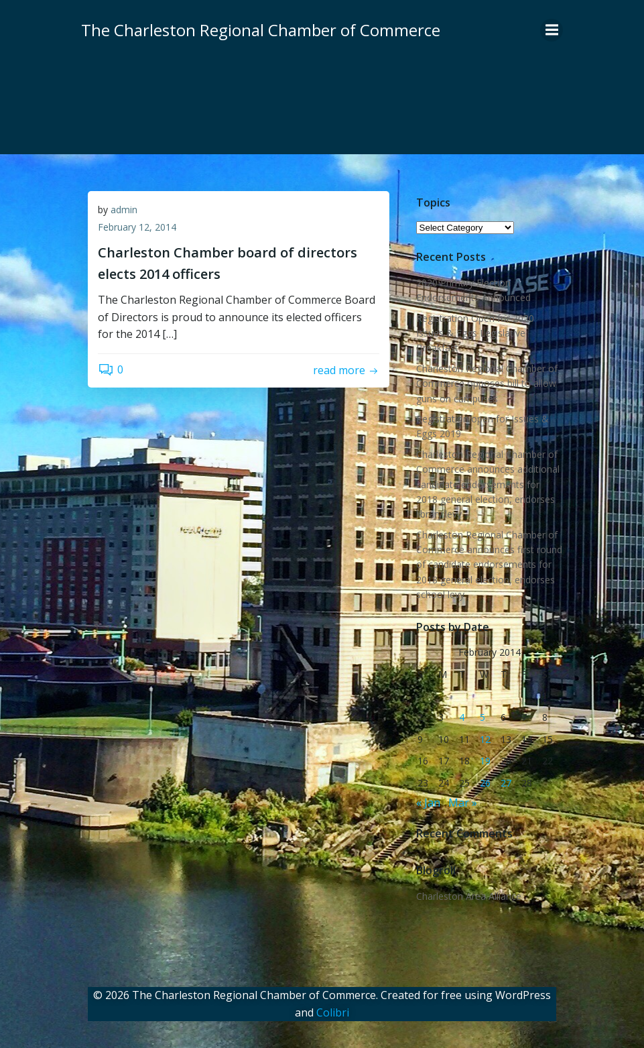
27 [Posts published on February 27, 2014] (506, 782)
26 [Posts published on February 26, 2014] (485, 782)
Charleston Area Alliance (468, 896)
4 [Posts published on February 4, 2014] (461, 717)
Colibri (332, 1012)
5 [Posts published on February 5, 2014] (482, 717)
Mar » (462, 802)
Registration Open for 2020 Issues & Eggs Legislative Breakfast (475, 333)
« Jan (428, 802)
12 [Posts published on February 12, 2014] (485, 739)
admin (124, 209)
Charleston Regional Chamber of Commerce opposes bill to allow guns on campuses (487, 383)
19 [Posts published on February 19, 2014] (485, 760)
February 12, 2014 (137, 227)
